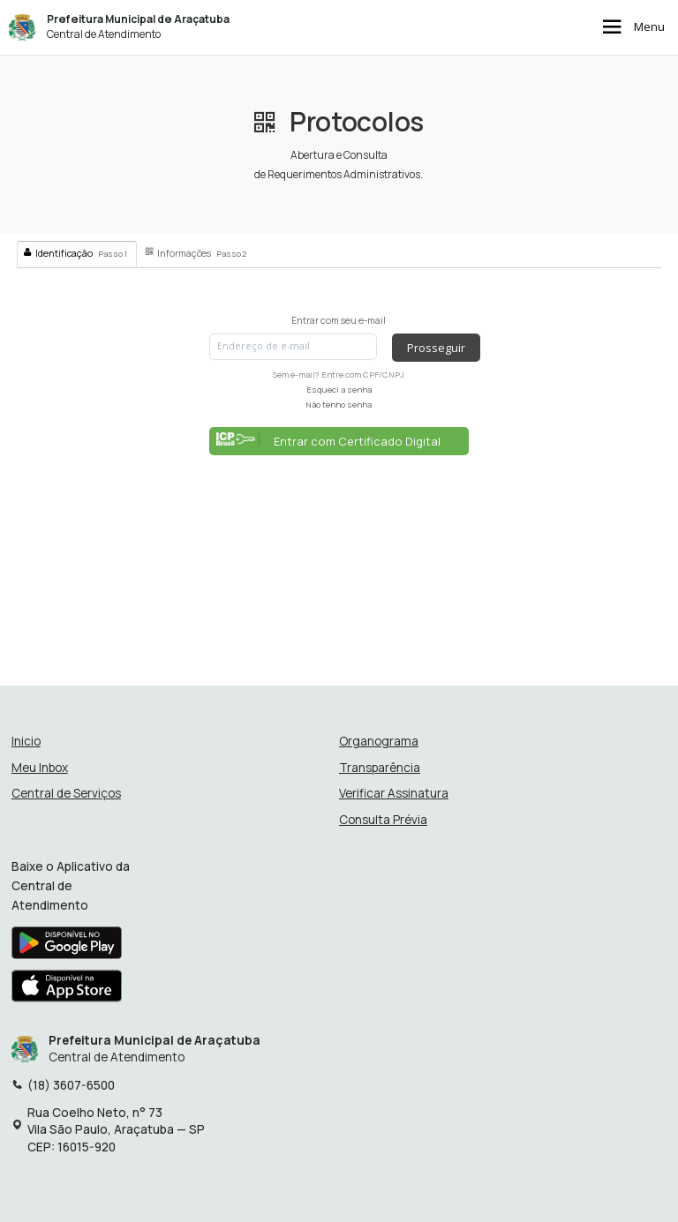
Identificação (75, 253)
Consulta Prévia (383, 820)
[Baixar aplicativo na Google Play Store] (66, 947)
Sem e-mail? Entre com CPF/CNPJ (338, 374)
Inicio (26, 741)
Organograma (378, 741)
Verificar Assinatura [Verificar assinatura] (393, 793)
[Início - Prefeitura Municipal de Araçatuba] (22, 27)
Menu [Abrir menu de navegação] (632, 27)
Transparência (379, 768)
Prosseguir (436, 348)
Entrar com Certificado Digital (328, 440)
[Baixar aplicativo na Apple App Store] (67, 991)
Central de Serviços (66, 793)
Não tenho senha (338, 404)
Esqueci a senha (339, 389)
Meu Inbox (39, 768)
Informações (196, 253)
